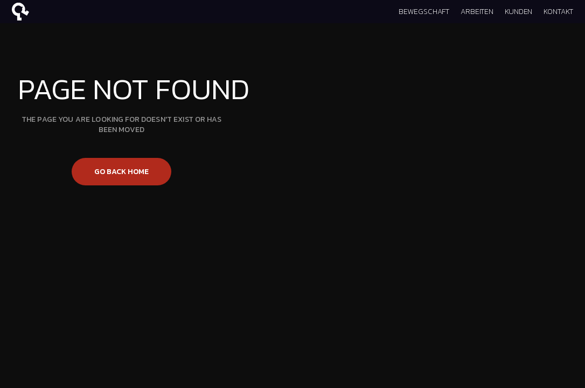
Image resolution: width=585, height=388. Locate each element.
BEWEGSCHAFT (424, 12)
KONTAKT (558, 12)
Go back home (121, 171)
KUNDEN (518, 12)
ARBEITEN (477, 12)
